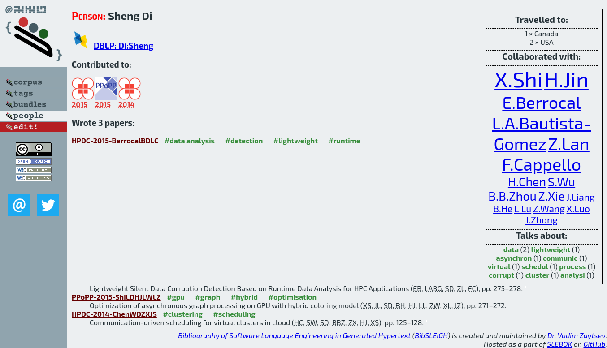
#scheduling (234, 313)
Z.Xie (551, 196)
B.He (502, 208)
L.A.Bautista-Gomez (541, 133)
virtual (499, 266)
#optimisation (293, 296)
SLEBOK (559, 343)
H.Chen (527, 181)
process (572, 266)
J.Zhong (541, 219)
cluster (537, 275)
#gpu (176, 296)
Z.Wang (549, 208)
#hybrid (244, 296)
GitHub (595, 343)
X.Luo (578, 208)
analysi (572, 275)
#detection (244, 140)
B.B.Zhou (512, 196)
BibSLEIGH (431, 335)
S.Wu (561, 181)
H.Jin (566, 79)
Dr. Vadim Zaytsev (576, 335)
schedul (534, 266)
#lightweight (295, 140)
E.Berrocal (541, 102)
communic (560, 257)
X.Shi (518, 79)
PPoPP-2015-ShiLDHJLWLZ (116, 296)
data (511, 249)
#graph (207, 296)
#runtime (344, 140)
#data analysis (190, 140)
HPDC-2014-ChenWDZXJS (114, 313)
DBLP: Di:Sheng (123, 45)
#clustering (183, 313)
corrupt (501, 275)
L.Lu (522, 208)
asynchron (514, 257)
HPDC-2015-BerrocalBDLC (115, 140)
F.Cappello (541, 164)
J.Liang (580, 196)
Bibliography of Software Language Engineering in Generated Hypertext (294, 335)
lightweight (551, 249)
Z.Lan (569, 143)
